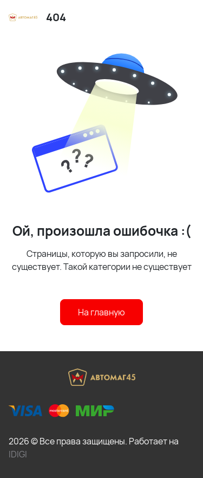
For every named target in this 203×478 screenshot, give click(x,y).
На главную (101, 312)
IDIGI (18, 454)
